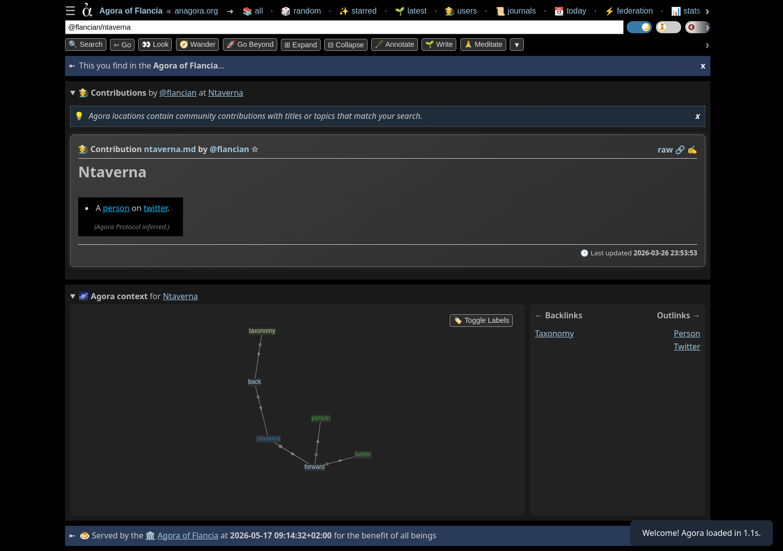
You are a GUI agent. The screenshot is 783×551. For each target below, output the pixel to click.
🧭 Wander (197, 44)
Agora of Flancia (188, 535)
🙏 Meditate (483, 44)
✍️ (692, 149)
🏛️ (150, 535)
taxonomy (554, 333)
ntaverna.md (170, 149)
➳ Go (122, 45)
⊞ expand (300, 45)
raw (665, 149)
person (116, 208)
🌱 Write (439, 44)
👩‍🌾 (83, 149)
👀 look (155, 44)
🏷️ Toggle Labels (481, 320)
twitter (155, 208)
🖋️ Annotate (394, 44)
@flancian (178, 92)
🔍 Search (86, 44)
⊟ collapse (346, 45)
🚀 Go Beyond (250, 44)
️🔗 (680, 149)
